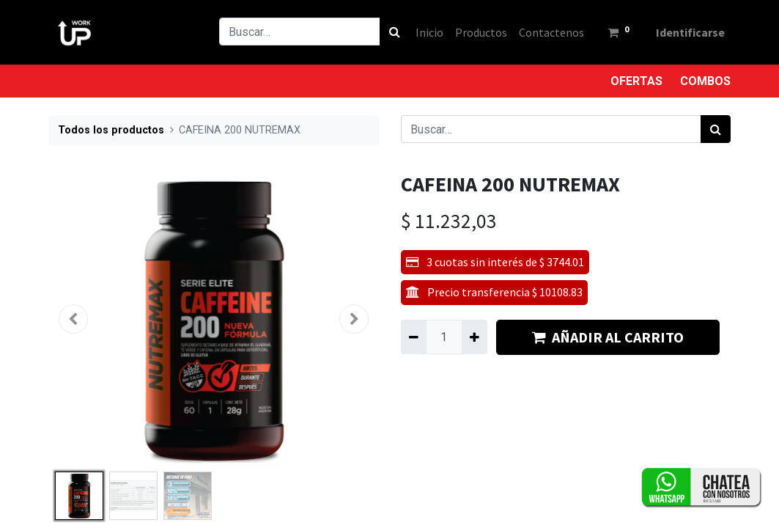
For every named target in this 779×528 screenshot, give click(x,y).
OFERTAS (636, 81)
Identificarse (690, 32)
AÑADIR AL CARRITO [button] (608, 337)
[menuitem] (429, 32)
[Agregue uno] (474, 336)
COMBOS (705, 81)
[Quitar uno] (414, 336)
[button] (74, 319)
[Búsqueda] (395, 31)
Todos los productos (111, 130)
